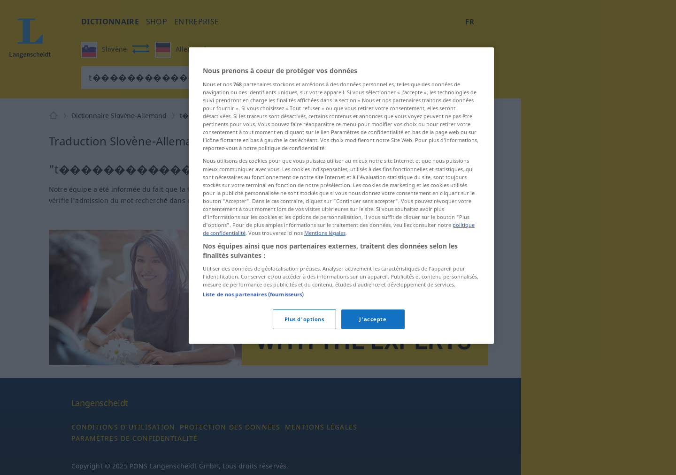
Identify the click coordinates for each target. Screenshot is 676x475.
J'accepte (372, 319)
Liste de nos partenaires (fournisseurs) (253, 294)
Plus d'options (304, 319)
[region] (341, 195)
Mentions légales (325, 232)
